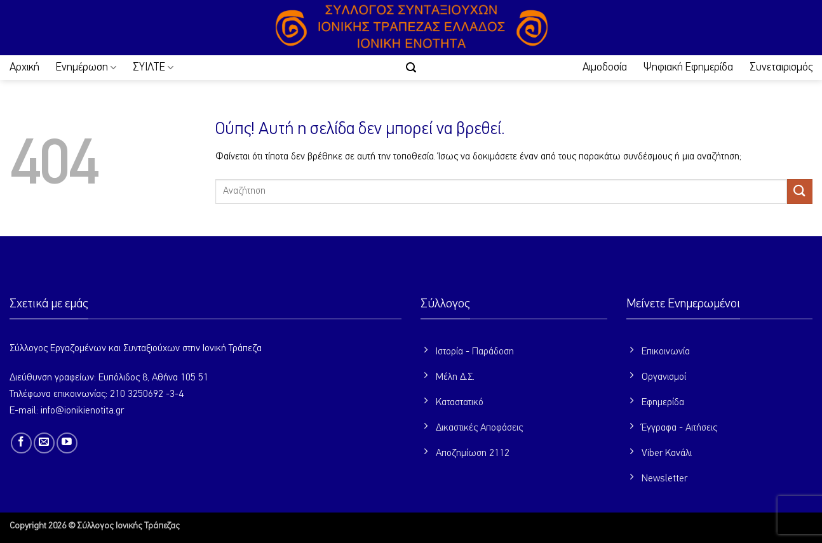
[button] (411, 67)
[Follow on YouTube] (67, 442)
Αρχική (24, 67)
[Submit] (799, 191)
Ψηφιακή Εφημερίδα (688, 67)
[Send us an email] (44, 442)
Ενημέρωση (86, 68)
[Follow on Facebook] (21, 442)
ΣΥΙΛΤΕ (153, 68)
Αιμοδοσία (605, 67)
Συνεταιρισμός (781, 67)
